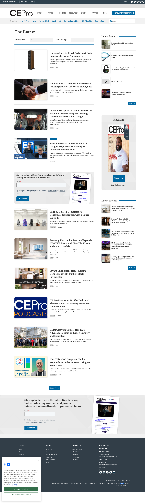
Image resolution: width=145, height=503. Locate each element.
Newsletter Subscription (124, 13)
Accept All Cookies (21, 489)
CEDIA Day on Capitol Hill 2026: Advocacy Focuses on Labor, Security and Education (70, 332)
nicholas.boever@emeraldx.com (108, 464)
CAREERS (60, 483)
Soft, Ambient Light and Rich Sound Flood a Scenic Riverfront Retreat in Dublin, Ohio (122, 211)
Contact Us (102, 467)
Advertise (24, 2)
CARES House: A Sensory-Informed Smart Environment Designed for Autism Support (122, 235)
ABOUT (54, 483)
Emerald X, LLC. (115, 480)
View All (132, 103)
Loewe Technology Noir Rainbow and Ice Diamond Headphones (123, 68)
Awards (95, 13)
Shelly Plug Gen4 (116, 81)
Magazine (75, 454)
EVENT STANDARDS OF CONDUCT (95, 483)
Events (83, 13)
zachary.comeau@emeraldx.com (108, 456)
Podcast (52, 315)
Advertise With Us (77, 449)
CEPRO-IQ (75, 459)
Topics (50, 13)
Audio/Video (49, 457)
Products (53, 227)
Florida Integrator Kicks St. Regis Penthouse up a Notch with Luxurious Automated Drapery (123, 186)
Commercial (49, 452)
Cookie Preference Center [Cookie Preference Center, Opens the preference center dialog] (21, 495)
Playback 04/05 (44, 21)
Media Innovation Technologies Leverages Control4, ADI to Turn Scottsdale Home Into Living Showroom (121, 223)
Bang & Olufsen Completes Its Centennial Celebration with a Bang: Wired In (69, 214)
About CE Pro (76, 452)
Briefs (20, 452)
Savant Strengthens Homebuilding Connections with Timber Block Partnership (68, 273)
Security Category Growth (104, 21)
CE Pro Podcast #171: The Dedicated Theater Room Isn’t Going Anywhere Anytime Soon (69, 303)
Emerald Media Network (10, 2)
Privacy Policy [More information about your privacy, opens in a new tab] (12, 484)
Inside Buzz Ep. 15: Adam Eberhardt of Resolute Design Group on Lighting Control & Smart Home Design (71, 113)
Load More (54, 388)
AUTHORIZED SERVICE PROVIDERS (74, 483)
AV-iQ (33, 2)
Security (48, 462)
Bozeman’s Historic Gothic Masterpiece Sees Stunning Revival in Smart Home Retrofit (123, 198)
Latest (39, 13)
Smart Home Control (51, 454)
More (105, 13)
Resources (73, 13)
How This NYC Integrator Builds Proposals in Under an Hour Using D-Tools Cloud (70, 362)
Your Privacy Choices (113, 483)
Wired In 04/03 (56, 21)
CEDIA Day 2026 (87, 21)
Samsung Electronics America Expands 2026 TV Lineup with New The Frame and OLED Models (71, 243)
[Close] (38, 460)
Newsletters (75, 457)
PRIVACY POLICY (124, 485)
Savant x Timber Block (71, 21)
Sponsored (53, 374)
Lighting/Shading (50, 459)
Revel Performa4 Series (28, 21)
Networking (49, 449)
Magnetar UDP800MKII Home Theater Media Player (121, 93)
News (51, 67)
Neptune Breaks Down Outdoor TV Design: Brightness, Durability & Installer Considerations (68, 146)
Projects (62, 13)
